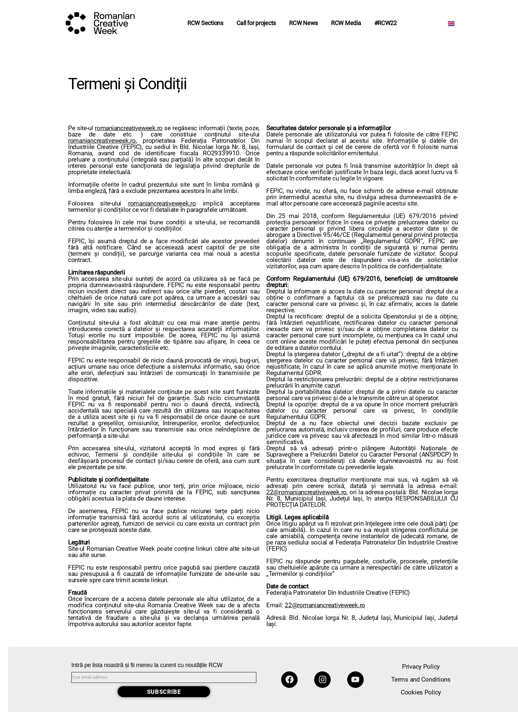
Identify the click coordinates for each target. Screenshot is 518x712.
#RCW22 (385, 22)
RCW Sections (205, 22)
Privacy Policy (421, 666)
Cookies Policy (421, 692)
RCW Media (346, 22)
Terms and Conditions (421, 679)
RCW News (303, 22)
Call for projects (256, 22)
